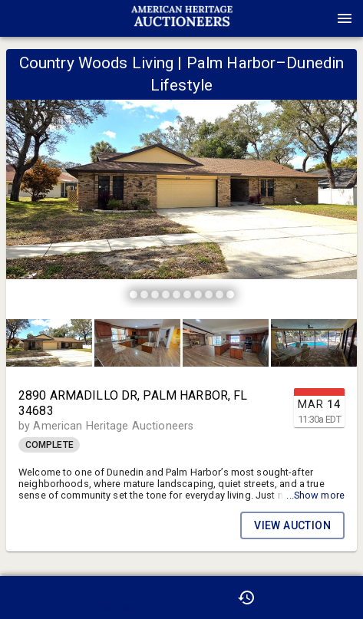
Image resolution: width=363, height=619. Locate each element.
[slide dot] (133, 294)
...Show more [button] (315, 495)
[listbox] (181, 180)
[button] (181, 24)
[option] (181, 180)
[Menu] (344, 18)
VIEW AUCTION (292, 525)
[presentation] (182, 18)
